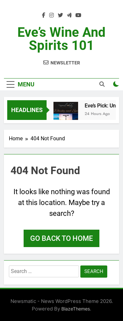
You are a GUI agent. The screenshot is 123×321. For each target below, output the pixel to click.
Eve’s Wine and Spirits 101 (61, 39)
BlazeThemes (75, 308)
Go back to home (61, 238)
